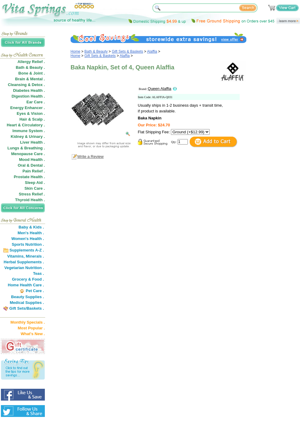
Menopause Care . (28, 154)
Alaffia (152, 51)
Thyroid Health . (30, 200)
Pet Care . (35, 290)
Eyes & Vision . (31, 113)
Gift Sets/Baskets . (26, 308)
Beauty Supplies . (27, 297)
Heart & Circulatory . (26, 125)
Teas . (38, 273)
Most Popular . (31, 328)
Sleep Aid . (35, 182)
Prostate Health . (29, 177)
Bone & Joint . (31, 73)
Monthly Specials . (28, 322)
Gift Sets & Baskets (127, 51)
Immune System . (28, 130)
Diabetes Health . (29, 90)
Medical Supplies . (27, 302)
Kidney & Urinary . (28, 136)
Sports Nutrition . (28, 244)
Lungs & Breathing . (26, 148)
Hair (23, 119)
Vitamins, (16, 256)
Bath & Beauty (96, 51)
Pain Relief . (33, 171)
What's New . (33, 333)
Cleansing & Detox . (26, 84)
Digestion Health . (28, 96)
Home (75, 51)
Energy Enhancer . (27, 107)
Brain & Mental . (30, 79)
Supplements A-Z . (26, 250)
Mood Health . (32, 159)
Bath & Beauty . (30, 67)
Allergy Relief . (31, 61)
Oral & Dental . (31, 165)
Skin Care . (35, 188)
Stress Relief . (32, 194)
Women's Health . (27, 238)
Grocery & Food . (28, 279)
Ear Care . (35, 102)
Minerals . (35, 256)
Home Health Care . (26, 285)
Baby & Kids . (31, 227)
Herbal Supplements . (24, 262)
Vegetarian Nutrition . (24, 267)
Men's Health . (31, 233)
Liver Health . (32, 142)
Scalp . (38, 119)
